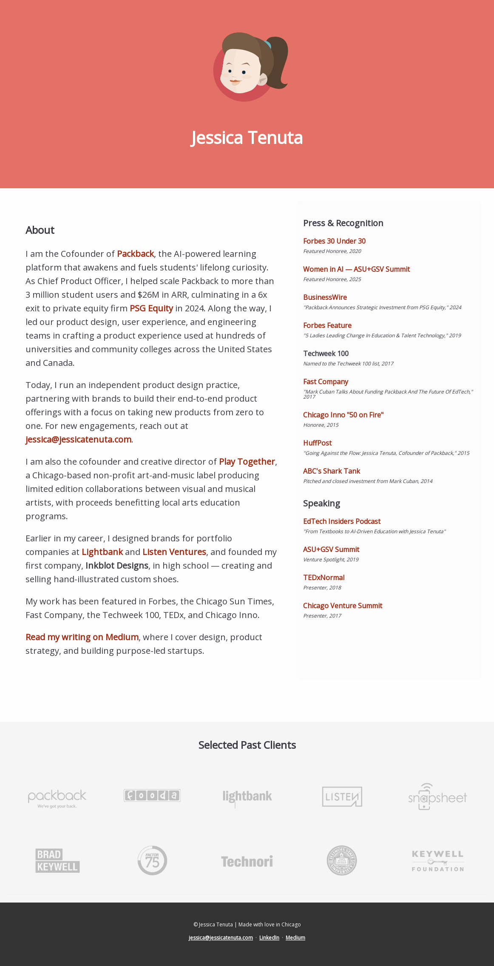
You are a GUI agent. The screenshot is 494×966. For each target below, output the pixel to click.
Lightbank (102, 552)
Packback (135, 253)
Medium (295, 937)
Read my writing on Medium (82, 637)
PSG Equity (151, 308)
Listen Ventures (174, 552)
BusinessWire (325, 297)
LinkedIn (269, 937)
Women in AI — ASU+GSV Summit (356, 269)
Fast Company (325, 381)
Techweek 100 (326, 353)
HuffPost (317, 443)
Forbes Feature (327, 325)
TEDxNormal (323, 577)
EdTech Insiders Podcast (341, 521)
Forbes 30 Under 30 (334, 241)
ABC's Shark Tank (331, 471)
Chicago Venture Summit (342, 605)
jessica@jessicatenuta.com (78, 439)
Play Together (247, 461)
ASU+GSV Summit (331, 549)
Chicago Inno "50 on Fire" (343, 415)
